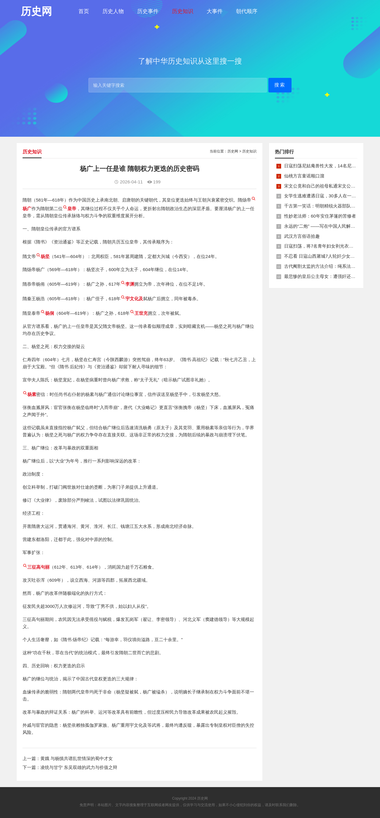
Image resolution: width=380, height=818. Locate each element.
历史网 (232, 151)
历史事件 (148, 11)
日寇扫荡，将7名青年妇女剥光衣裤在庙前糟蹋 (330, 245)
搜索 (280, 84)
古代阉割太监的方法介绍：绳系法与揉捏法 (326, 266)
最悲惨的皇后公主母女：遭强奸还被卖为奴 (326, 276)
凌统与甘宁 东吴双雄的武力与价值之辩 (78, 767)
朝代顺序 (246, 11)
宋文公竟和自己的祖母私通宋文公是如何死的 (328, 185)
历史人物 (113, 11)
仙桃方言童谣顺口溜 (304, 175)
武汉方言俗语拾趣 (302, 236)
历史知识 (182, 11)
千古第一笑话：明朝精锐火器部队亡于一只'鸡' (329, 205)
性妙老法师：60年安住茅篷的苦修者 (320, 215)
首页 (83, 11)
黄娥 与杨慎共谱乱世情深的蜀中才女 (76, 758)
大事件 (215, 11)
